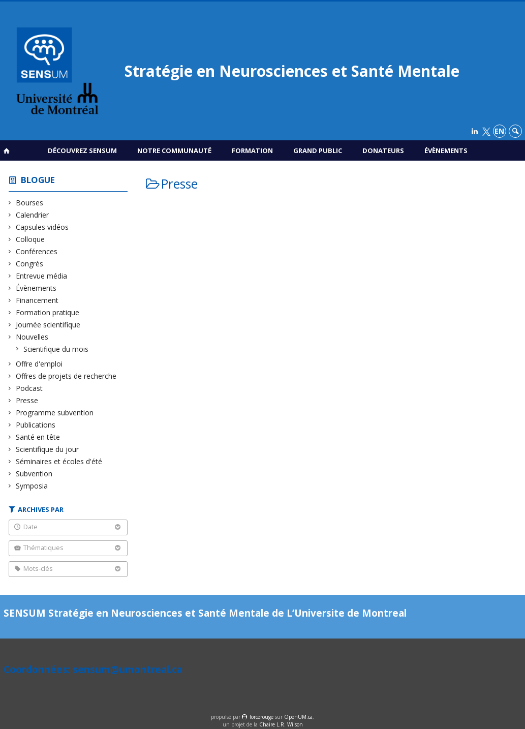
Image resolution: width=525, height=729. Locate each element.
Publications (35, 425)
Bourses (29, 202)
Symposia (32, 486)
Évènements (446, 150)
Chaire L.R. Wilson (281, 724)
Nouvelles (32, 337)
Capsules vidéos (42, 227)
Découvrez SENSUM (82, 150)
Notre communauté (174, 150)
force (261, 716)
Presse (27, 400)
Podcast (29, 388)
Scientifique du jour (47, 449)
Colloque (30, 239)
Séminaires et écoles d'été (59, 461)
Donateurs (383, 150)
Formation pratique (47, 312)
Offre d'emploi (39, 364)
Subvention (34, 473)
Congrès (29, 263)
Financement (37, 300)
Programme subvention (55, 412)
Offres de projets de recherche (66, 376)
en (499, 131)
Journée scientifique (48, 324)
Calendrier (32, 215)
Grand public (317, 150)
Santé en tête (38, 437)
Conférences (36, 251)
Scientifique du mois (56, 349)
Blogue (38, 180)
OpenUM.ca (298, 716)
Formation (252, 150)
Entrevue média (41, 276)
